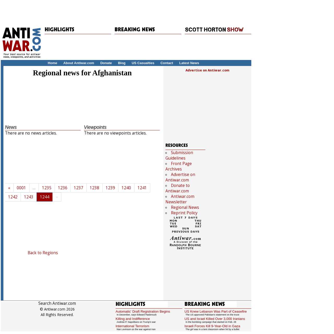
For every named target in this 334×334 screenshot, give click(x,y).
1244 (44, 197)
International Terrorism (132, 326)
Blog (122, 63)
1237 (78, 188)
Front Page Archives (178, 166)
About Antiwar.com (78, 63)
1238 (94, 188)
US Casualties (143, 63)
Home (52, 63)
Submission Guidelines (179, 155)
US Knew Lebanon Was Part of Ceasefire (215, 311)
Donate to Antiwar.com (177, 188)
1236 (62, 188)
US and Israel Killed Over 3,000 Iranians (214, 319)
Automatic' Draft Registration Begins (143, 311)
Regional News (185, 207)
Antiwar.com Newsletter (179, 199)
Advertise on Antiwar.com (207, 70)
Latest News (189, 63)
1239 (110, 188)
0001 (21, 188)
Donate (106, 63)
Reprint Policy (184, 213)
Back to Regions (43, 253)
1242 (12, 197)
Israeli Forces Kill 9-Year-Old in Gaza (212, 326)
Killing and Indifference (133, 319)
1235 (46, 188)
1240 (126, 188)
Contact (166, 63)
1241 (142, 188)
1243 (28, 197)
